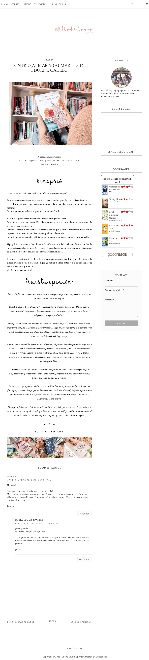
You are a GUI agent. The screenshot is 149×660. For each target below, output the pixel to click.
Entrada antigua (81, 622)
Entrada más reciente (21, 622)
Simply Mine (115, 199)
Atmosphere (114, 186)
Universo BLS (58, 4)
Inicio (4, 4)
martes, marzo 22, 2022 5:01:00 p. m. (30, 480)
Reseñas (15, 4)
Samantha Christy (116, 220)
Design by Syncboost (96, 656)
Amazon (54, 164)
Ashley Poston (115, 231)
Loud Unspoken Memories (113, 214)
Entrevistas (40, 4)
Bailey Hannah (115, 244)
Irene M (12, 476)
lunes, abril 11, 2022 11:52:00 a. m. (37, 523)
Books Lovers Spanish (29, 519)
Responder (84, 513)
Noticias (26, 4)
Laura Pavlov (115, 202)
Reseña (49, 60)
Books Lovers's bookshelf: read (117, 180)
